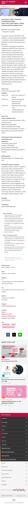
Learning (3, 426)
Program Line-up (6, 6)
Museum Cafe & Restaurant (8, 459)
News (2, 429)
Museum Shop (5, 455)
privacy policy (21, 240)
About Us (3, 440)
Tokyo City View (5, 448)
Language (3, 484)
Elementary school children (8, 318)
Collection (3, 444)
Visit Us (3, 463)
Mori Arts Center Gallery (7, 452)
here (6, 299)
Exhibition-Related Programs (8, 306)
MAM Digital (4, 422)
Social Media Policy (6, 477)
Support (3, 437)
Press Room (4, 466)
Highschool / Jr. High (6, 314)
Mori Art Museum (6, 414)
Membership (4, 433)
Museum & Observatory (7, 495)
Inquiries (3, 481)
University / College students (8, 316)
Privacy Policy (4, 473)
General (3, 312)
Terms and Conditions (6, 470)
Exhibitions (4, 418)
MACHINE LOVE (6, 324)
